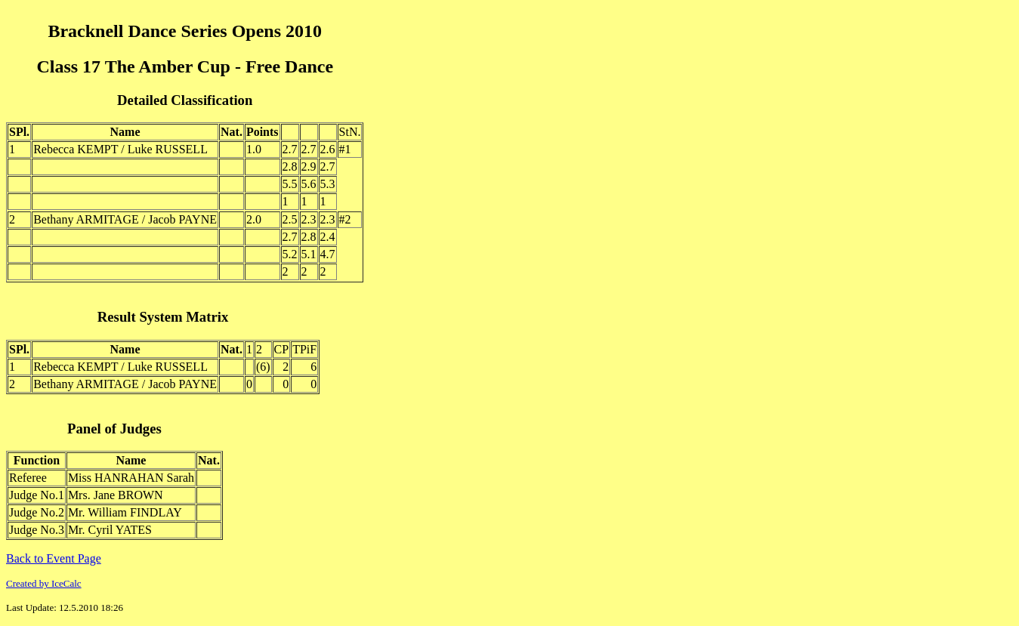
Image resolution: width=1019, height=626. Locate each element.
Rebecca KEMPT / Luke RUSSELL (120, 149)
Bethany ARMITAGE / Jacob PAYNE (125, 219)
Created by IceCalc (44, 583)
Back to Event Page (53, 558)
